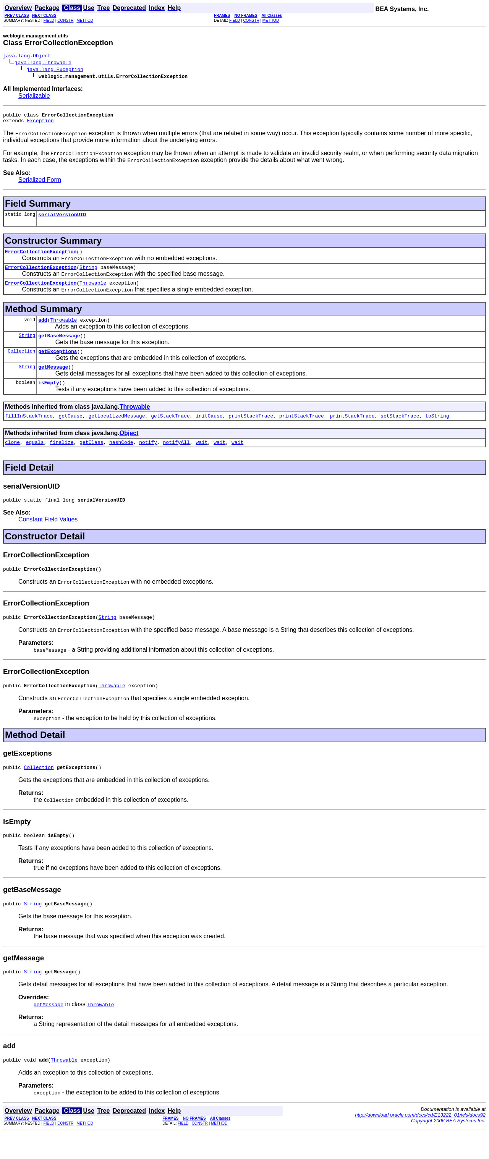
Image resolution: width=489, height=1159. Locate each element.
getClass (91, 458)
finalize (61, 458)
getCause (70, 430)
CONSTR (65, 20)
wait (201, 458)
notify (148, 458)
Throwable (92, 290)
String (88, 273)
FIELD (49, 20)
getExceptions (57, 362)
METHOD (85, 20)
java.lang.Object (27, 56)
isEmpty (48, 396)
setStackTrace (400, 430)
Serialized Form (39, 183)
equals (35, 458)
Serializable (34, 97)
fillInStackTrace (29, 430)
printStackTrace (250, 430)
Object (129, 448)
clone (12, 458)
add (42, 328)
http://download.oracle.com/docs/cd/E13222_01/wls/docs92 (420, 1141)
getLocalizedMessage (116, 430)
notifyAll (176, 458)
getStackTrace (170, 430)
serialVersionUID (62, 218)
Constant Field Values (48, 536)
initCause (209, 430)
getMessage (53, 379)
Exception (40, 123)
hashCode (121, 458)
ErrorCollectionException (40, 257)
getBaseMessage (59, 345)
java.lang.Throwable (43, 63)
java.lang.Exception (55, 70)
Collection (21, 362)
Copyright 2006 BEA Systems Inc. (448, 1147)
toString (437, 430)
